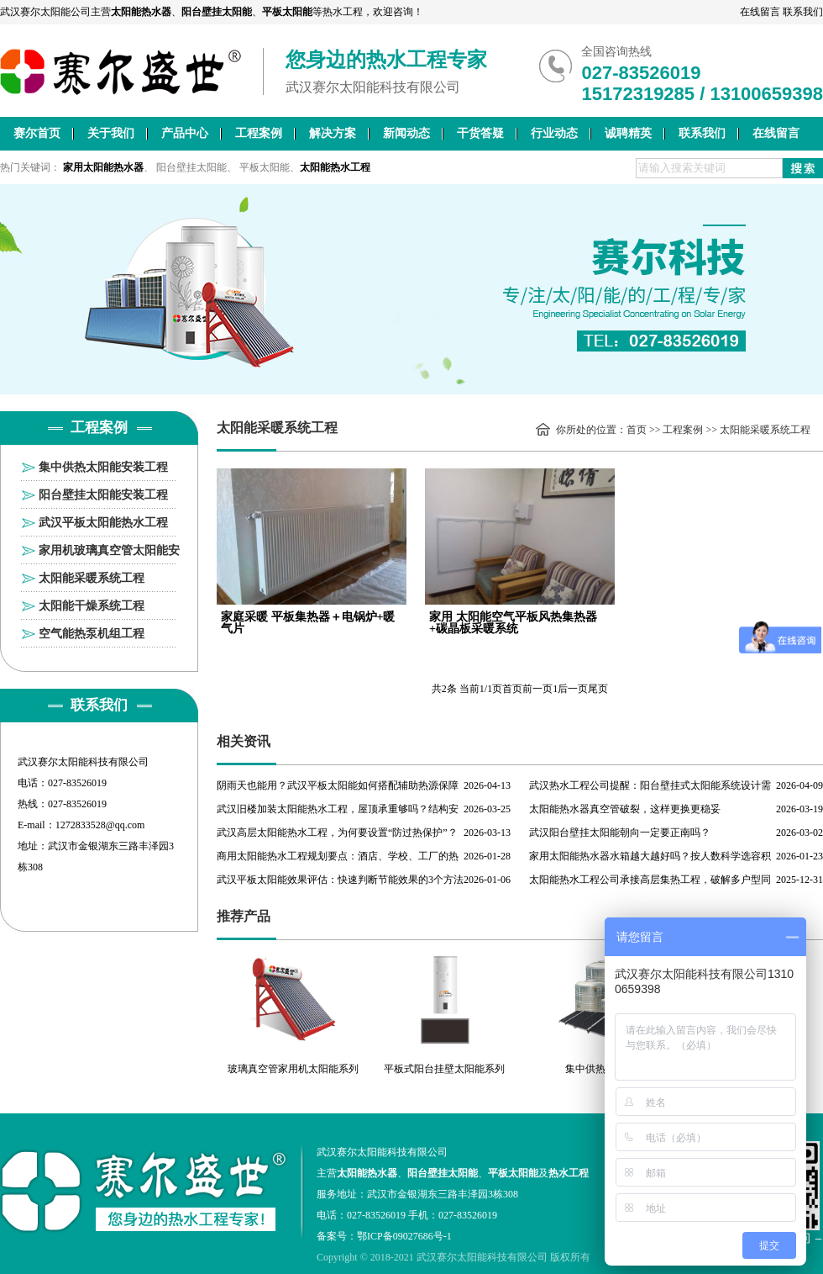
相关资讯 (243, 741)
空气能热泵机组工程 (91, 633)
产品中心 (184, 133)
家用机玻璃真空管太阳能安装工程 (109, 554)
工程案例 (258, 133)
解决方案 (332, 133)
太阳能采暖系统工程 (91, 578)
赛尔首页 (36, 133)
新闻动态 (406, 133)
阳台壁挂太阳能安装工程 (103, 495)
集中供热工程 (595, 1069)
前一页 (537, 689)
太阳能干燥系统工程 (91, 606)
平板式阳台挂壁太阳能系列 (444, 1069)
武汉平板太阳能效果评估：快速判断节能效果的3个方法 (340, 879)
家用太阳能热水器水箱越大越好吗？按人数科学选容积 (650, 856)
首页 (636, 430)
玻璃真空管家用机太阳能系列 (293, 1069)
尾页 (598, 689)
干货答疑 (480, 133)
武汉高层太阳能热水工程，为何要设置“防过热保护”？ (337, 832)
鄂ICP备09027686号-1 (404, 1236)
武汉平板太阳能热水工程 (103, 522)
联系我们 (803, 12)
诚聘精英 (628, 133)
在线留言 (760, 12)
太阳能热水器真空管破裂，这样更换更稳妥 (625, 809)
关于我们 (110, 133)
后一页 (573, 689)
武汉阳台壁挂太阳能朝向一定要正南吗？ (619, 832)
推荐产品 (243, 916)
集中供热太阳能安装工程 (103, 467)
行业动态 (554, 133)
